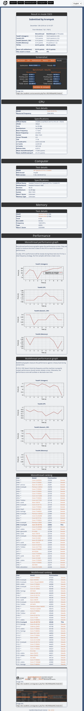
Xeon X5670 (36, 502)
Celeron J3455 (35, 626)
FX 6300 (34, 531)
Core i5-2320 (36, 538)
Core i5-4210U (35, 624)
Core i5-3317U (52, 111)
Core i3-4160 (36, 509)
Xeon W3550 (34, 580)
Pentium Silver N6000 (37, 606)
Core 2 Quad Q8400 (36, 582)
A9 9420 (33, 591)
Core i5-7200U (35, 589)
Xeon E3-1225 (35, 633)
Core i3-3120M (37, 496)
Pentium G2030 (35, 609)
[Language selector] (77, 3)
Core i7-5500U (37, 482)
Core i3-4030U (35, 602)
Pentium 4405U (37, 487)
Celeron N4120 (35, 593)
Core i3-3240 (36, 558)
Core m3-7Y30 (37, 500)
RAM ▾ (50, 3)
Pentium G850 (37, 522)
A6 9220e (35, 551)
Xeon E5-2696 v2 (37, 540)
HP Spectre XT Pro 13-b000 (42, 170)
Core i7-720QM (35, 662)
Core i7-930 (34, 598)
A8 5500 (35, 565)
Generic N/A (43, 214)
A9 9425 (33, 604)
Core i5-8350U (37, 480)
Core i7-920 (34, 618)
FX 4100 (33, 651)
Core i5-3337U (37, 545)
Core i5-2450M (37, 527)
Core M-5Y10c (36, 518)
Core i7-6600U (37, 511)
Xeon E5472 (34, 638)
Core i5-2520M (37, 516)
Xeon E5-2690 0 (37, 485)
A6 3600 (33, 658)
